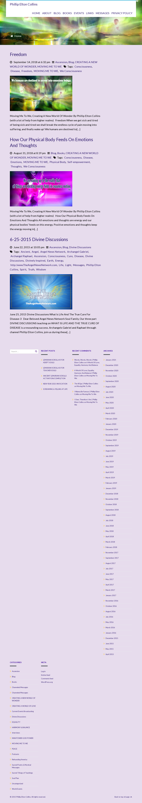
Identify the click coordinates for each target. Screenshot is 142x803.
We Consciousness (71, 70)
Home (17, 35)
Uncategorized (17, 784)
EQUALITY (16, 722)
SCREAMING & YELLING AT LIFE (55, 389)
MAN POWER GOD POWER (22, 738)
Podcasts (15, 754)
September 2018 (112, 510)
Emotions (16, 161)
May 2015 (110, 649)
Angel (35, 251)
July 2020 (109, 392)
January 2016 (111, 633)
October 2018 (111, 504)
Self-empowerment (78, 161)
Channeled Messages (20, 687)
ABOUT (46, 13)
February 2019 (111, 483)
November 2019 (112, 435)
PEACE (14, 749)
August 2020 (110, 387)
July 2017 (109, 569)
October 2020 (111, 376)
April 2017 (110, 585)
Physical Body (58, 161)
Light (68, 264)
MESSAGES (102, 13)
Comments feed (47, 679)
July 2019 (109, 456)
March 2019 (110, 478)
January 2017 (111, 595)
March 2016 (110, 627)
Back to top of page (123, 797)
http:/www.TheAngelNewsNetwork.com (34, 264)
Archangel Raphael (21, 256)
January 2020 (111, 424)
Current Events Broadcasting (23, 711)
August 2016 (110, 611)
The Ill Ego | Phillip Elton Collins (86, 384)
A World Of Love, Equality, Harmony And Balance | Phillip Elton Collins (85, 373)
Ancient (25, 251)
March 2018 (110, 542)
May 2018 (110, 531)
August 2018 (110, 515)
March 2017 (110, 590)
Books (61, 153)
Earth (50, 260)
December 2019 (112, 429)
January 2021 (111, 360)
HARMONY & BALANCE (21, 727)
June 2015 (110, 644)
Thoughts (16, 166)
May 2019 (110, 467)
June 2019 (110, 462)
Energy (59, 260)
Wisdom (41, 269)
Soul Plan (15, 778)
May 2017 (110, 579)
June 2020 (110, 397)
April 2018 (110, 536)
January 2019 (111, 488)
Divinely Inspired (35, 260)
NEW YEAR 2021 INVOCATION (55, 384)
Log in (43, 671)
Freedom (18, 54)
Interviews (16, 733)
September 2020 (112, 381)
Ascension (61, 62)
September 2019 (112, 445)
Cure (70, 256)
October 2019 (111, 440)
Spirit (23, 269)
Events (79, 13)
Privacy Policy (121, 13)
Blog (71, 62)
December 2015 (112, 638)
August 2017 (110, 563)
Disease (15, 70)
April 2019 (110, 472)
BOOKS (67, 13)
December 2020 (112, 365)
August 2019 (110, 451)
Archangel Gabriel (77, 251)
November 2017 (112, 553)
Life (61, 264)
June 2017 (110, 574)
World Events (17, 789)
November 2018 (112, 499)
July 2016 (109, 617)
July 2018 (109, 520)
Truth (31, 269)
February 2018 (111, 547)
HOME (36, 13)
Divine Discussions (80, 247)
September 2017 (112, 558)
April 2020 (110, 408)
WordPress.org (47, 682)
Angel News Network (52, 251)
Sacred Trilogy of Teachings (22, 773)
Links (90, 13)
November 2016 (112, 601)
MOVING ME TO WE (49, 66)
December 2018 (112, 494)
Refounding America (19, 759)
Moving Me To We (84, 386)
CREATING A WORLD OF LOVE (24, 706)
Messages (79, 264)
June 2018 (110, 526)
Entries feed (45, 675)
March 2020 (110, 413)
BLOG (57, 13)
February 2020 (111, 419)
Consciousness (83, 66)
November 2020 (112, 371)
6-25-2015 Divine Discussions (39, 239)
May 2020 (110, 403)
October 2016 (111, 606)
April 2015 (110, 654)
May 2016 (110, 622)
